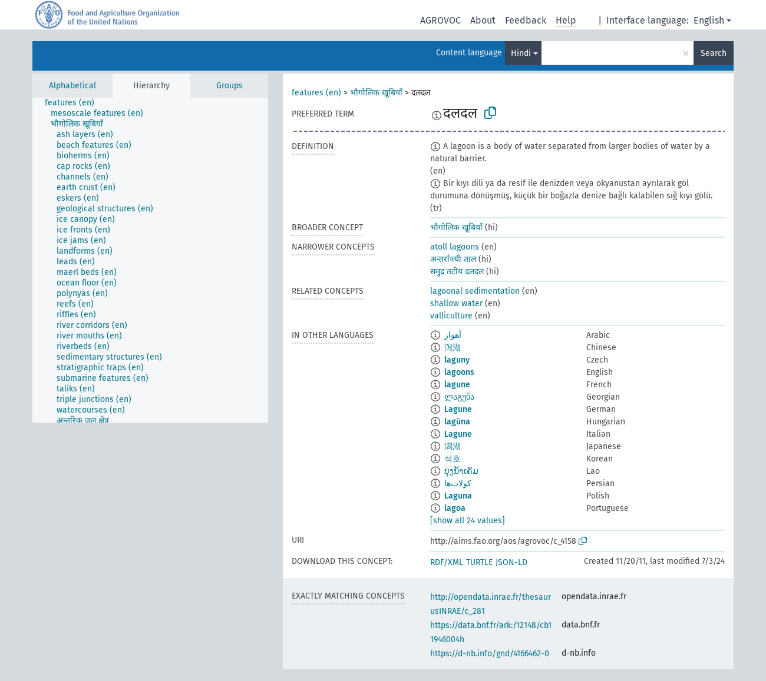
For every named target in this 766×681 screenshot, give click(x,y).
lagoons (459, 372)
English (709, 20)
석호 (452, 459)
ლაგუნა (459, 397)
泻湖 (452, 348)
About (483, 20)
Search (714, 53)
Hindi (521, 53)
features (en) (316, 93)
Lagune (458, 409)
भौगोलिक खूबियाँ (376, 93)
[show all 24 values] (467, 521)
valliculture (451, 316)
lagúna (457, 422)
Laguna (458, 496)
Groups (229, 86)
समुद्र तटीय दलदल (457, 272)
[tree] (150, 260)
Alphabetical (72, 86)
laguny (457, 360)
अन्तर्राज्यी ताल (453, 259)
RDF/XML (446, 562)
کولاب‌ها (457, 484)
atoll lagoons (454, 247)
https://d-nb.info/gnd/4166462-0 (489, 654)
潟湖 (452, 446)
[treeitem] (74, 103)
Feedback (525, 20)
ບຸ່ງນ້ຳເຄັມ (461, 471)
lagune (457, 385)
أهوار (452, 335)
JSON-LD (511, 562)
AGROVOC (440, 20)
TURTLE (479, 562)
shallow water (456, 303)
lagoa (454, 508)
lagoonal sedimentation (475, 291)
